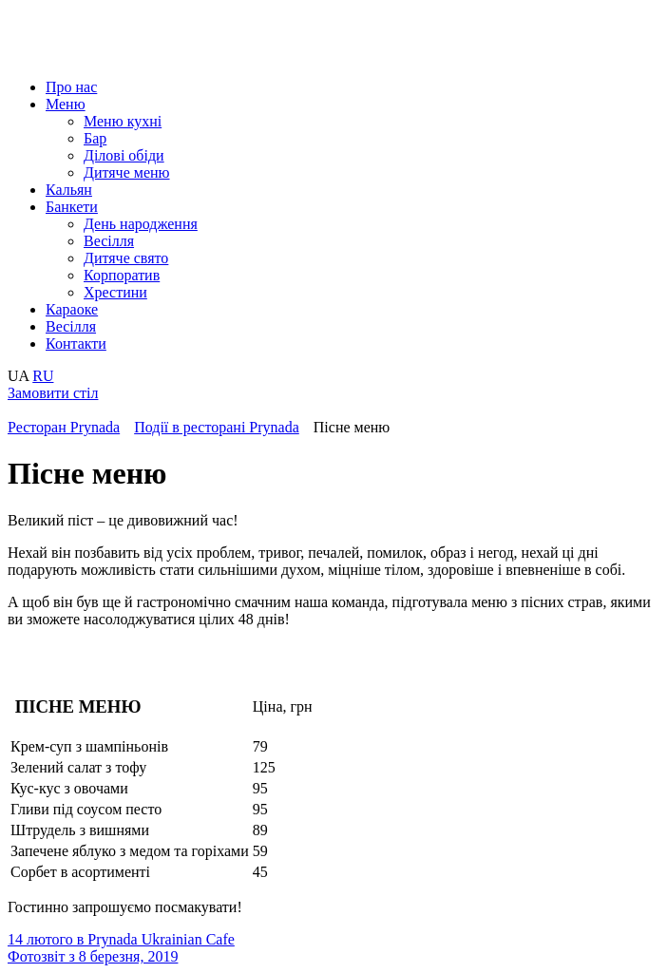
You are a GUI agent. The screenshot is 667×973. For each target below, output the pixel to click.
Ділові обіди (124, 155)
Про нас (71, 87)
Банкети (72, 207)
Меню (66, 104)
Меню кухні (123, 121)
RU (42, 376)
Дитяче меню (127, 172)
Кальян (69, 189)
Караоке (72, 309)
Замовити (53, 393)
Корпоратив (122, 275)
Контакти (76, 343)
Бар (95, 138)
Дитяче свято (126, 258)
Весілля (109, 241)
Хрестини (115, 292)
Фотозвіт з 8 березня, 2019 (93, 956)
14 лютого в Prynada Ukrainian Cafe (121, 939)
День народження (141, 224)
